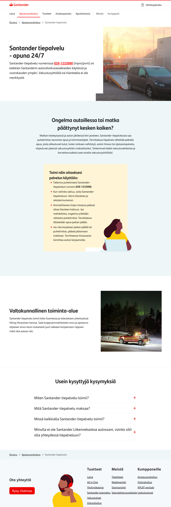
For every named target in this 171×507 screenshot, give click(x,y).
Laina (12, 13)
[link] (19, 5)
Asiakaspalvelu (63, 13)
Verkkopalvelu (154, 5)
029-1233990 (63, 63)
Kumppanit (113, 13)
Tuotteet (46, 13)
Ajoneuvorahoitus (28, 13)
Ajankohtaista (83, 13)
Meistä (100, 13)
